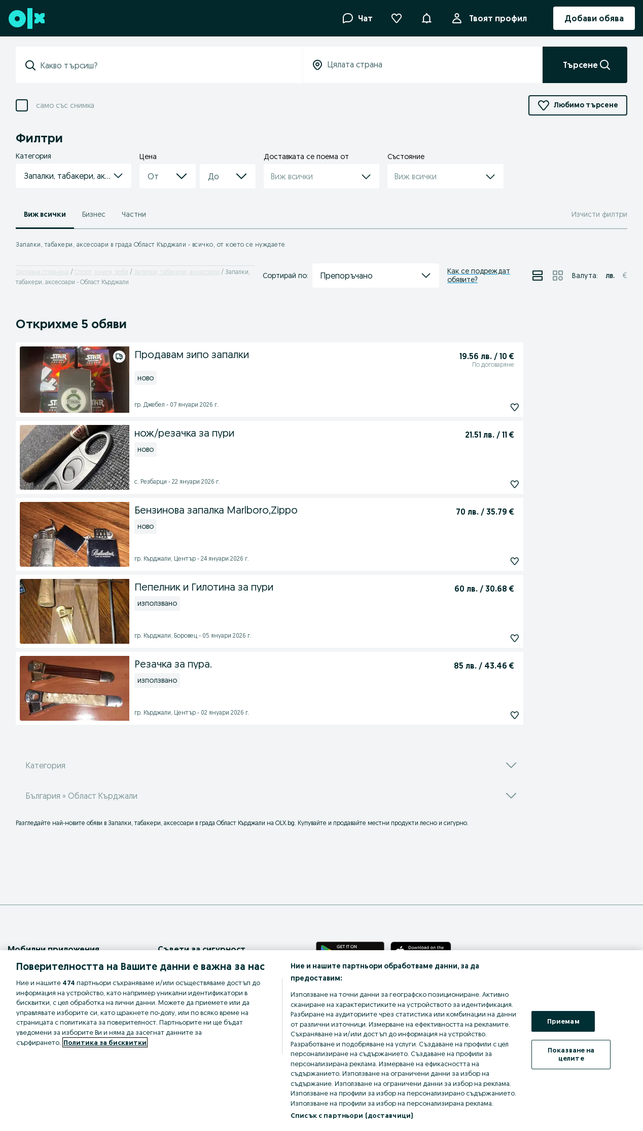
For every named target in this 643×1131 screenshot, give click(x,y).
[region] (321, 1040)
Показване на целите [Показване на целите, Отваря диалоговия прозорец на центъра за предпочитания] (571, 1054)
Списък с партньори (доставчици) (352, 1115)
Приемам (563, 1021)
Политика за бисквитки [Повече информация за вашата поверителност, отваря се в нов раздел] (105, 1042)
